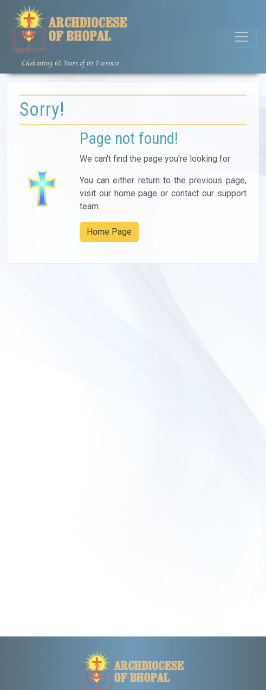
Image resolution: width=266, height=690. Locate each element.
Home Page (109, 232)
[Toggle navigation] (241, 37)
